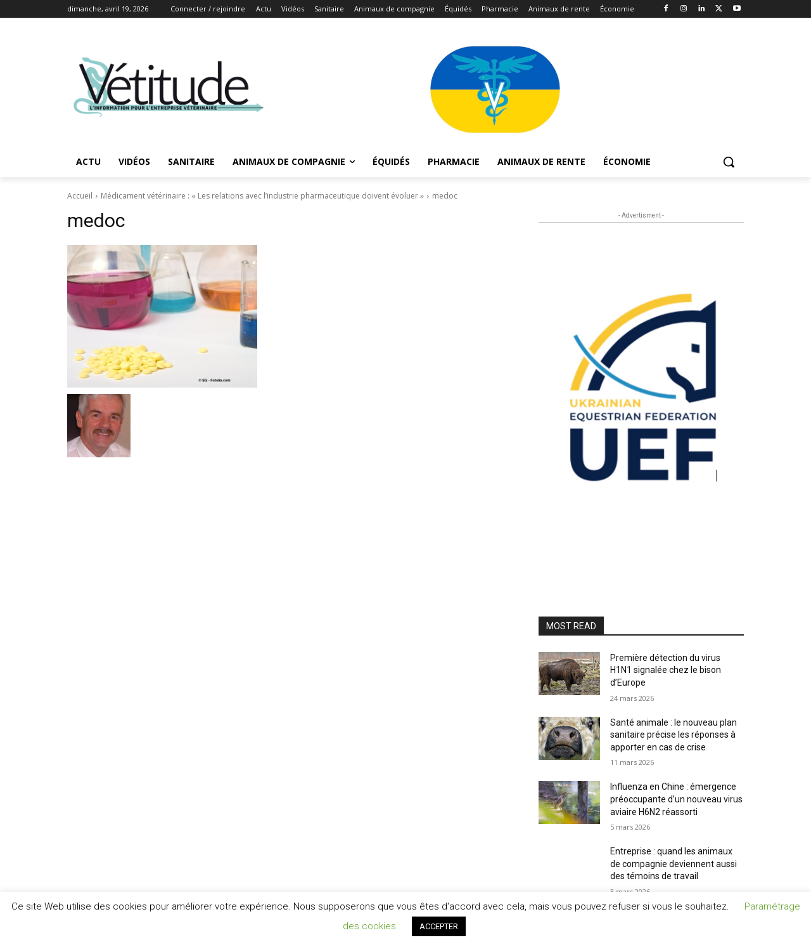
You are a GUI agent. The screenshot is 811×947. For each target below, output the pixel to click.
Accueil (80, 195)
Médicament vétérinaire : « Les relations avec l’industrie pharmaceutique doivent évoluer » (262, 195)
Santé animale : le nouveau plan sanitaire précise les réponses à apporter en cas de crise (673, 734)
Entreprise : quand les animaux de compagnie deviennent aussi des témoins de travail (673, 863)
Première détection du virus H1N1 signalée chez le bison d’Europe (665, 670)
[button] (728, 162)
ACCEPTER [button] (438, 926)
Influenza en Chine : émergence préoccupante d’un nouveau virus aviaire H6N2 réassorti (676, 798)
